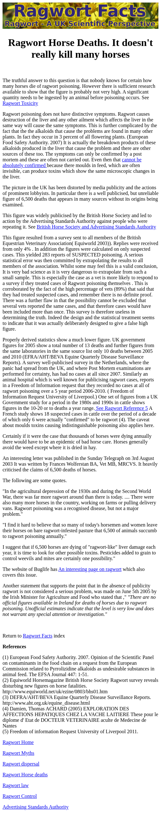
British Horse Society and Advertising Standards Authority (96, 227)
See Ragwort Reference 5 (121, 408)
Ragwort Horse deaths (25, 774)
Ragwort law (16, 785)
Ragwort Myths (18, 753)
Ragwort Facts (37, 635)
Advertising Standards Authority (36, 807)
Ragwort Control (20, 796)
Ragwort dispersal (21, 763)
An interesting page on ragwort (90, 569)
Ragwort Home (18, 742)
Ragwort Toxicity (20, 103)
